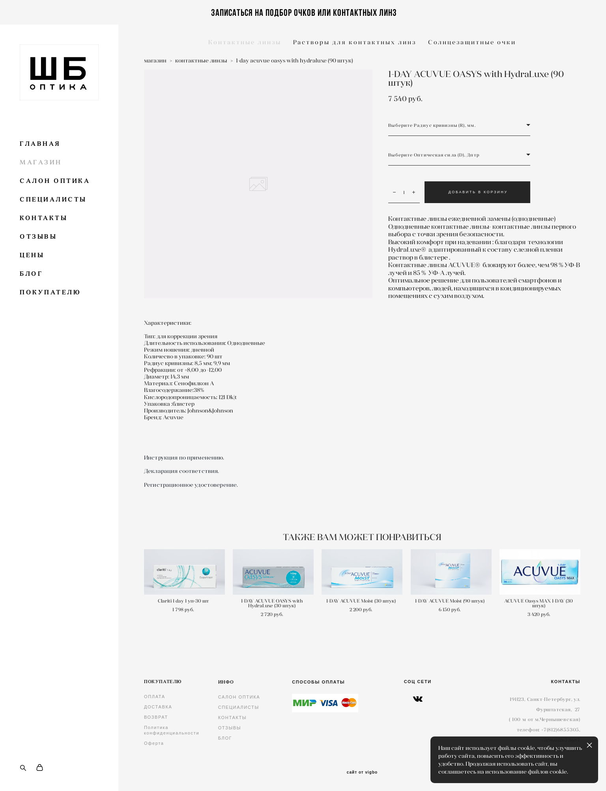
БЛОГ (31, 273)
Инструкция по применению (183, 457)
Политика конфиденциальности (171, 730)
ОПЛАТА (154, 696)
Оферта (154, 743)
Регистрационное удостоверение (190, 484)
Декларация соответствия (181, 471)
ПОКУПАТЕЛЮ (50, 292)
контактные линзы (201, 60)
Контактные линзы (244, 42)
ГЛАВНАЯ (40, 143)
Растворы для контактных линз (354, 42)
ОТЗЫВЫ (38, 236)
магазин (155, 60)
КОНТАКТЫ (43, 218)
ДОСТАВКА (158, 706)
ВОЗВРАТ (156, 717)
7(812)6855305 (561, 730)
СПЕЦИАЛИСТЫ (53, 199)
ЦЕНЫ (32, 255)
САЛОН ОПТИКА (55, 181)
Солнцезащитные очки (472, 42)
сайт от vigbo (362, 772)
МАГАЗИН (41, 162)
